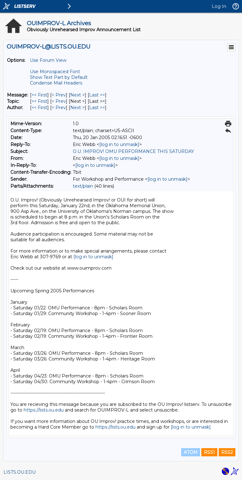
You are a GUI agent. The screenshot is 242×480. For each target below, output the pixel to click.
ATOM (191, 452)
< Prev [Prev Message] (59, 95)
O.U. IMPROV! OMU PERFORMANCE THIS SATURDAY (133, 151)
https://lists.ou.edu (44, 410)
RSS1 (209, 452)
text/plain (83, 186)
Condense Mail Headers (56, 83)
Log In (219, 6)
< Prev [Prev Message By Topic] (59, 101)
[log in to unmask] (119, 144)
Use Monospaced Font (55, 71)
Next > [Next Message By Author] (77, 107)
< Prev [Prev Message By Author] (59, 107)
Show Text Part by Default (59, 77)
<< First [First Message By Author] (39, 107)
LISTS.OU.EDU (19, 472)
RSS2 (227, 452)
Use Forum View (48, 60)
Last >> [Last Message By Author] (97, 107)
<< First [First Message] (39, 95)
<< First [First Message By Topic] (39, 101)
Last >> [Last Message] (97, 95)
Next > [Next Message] (77, 95)
